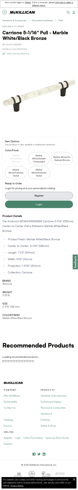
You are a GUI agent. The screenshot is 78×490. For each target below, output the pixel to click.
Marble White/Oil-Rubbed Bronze (62, 158)
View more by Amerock (15, 53)
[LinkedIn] (44, 454)
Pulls (60, 20)
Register (39, 195)
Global (28, 2)
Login (39, 204)
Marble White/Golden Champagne (39, 158)
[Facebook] (34, 454)
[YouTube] (39, 454)
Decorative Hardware (42, 20)
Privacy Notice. (17, 485)
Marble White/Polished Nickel (15, 172)
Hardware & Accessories (14, 20)
